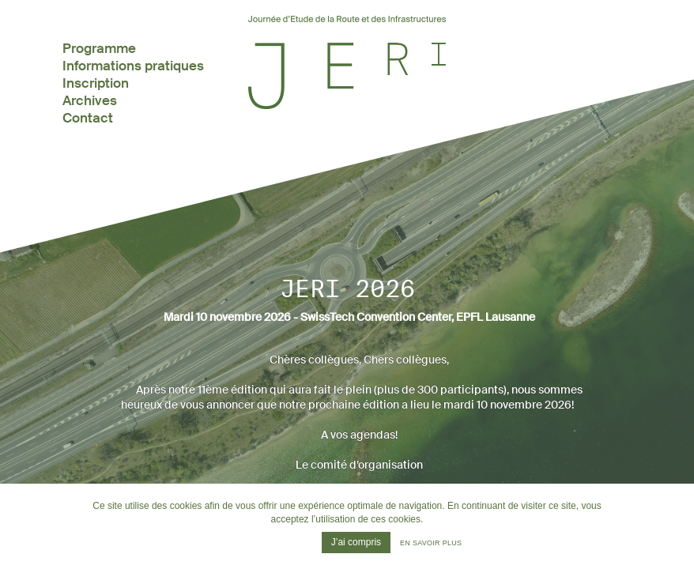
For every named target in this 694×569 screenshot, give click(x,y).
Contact (87, 117)
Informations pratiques (133, 65)
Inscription (95, 83)
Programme (99, 48)
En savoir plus (431, 543)
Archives (89, 100)
